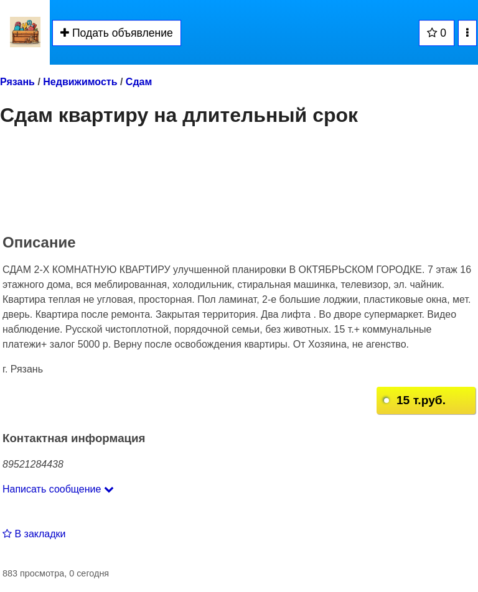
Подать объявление (116, 33)
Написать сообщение (58, 489)
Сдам (139, 81)
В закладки (33, 534)
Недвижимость (80, 81)
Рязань (17, 81)
